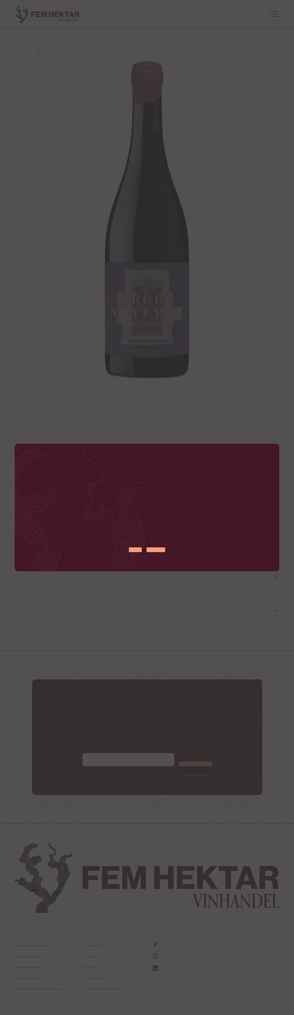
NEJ (156, 545)
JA (135, 545)
